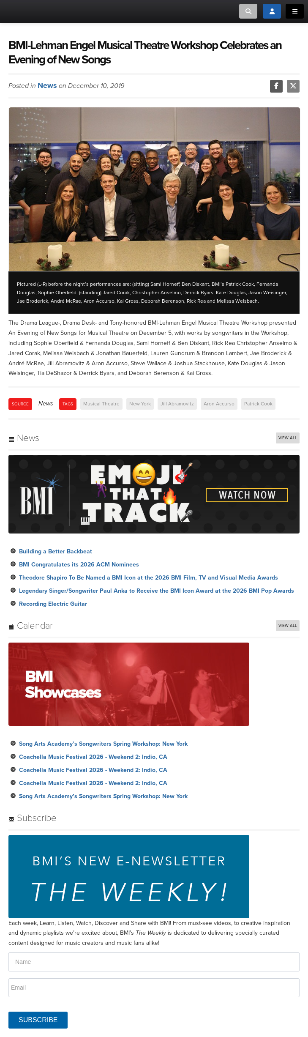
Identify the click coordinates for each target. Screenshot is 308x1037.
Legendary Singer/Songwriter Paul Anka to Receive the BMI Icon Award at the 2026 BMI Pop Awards (156, 590)
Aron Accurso (219, 404)
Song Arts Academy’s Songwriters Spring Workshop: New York (103, 743)
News (47, 85)
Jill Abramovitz (177, 404)
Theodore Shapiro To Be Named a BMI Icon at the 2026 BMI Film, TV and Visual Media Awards (148, 577)
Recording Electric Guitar (53, 603)
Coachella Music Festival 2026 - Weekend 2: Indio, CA (93, 757)
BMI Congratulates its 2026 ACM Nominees (79, 564)
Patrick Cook (258, 404)
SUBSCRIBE (38, 1019)
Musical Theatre (101, 404)
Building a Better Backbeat (55, 551)
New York (140, 404)
